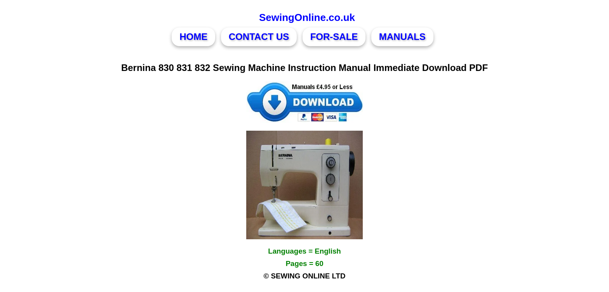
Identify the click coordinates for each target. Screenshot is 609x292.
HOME (193, 36)
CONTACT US (259, 36)
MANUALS (402, 36)
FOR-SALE (334, 36)
